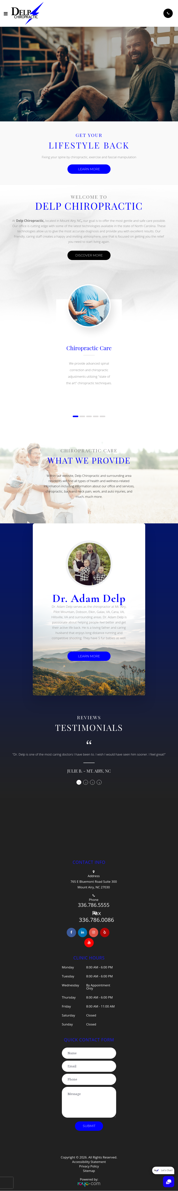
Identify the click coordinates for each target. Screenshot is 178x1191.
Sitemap (89, 1171)
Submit (89, 1126)
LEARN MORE (89, 656)
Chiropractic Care (89, 348)
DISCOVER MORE (89, 255)
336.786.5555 (93, 904)
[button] (75, 416)
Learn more (89, 169)
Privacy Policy (89, 1166)
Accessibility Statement (89, 1162)
